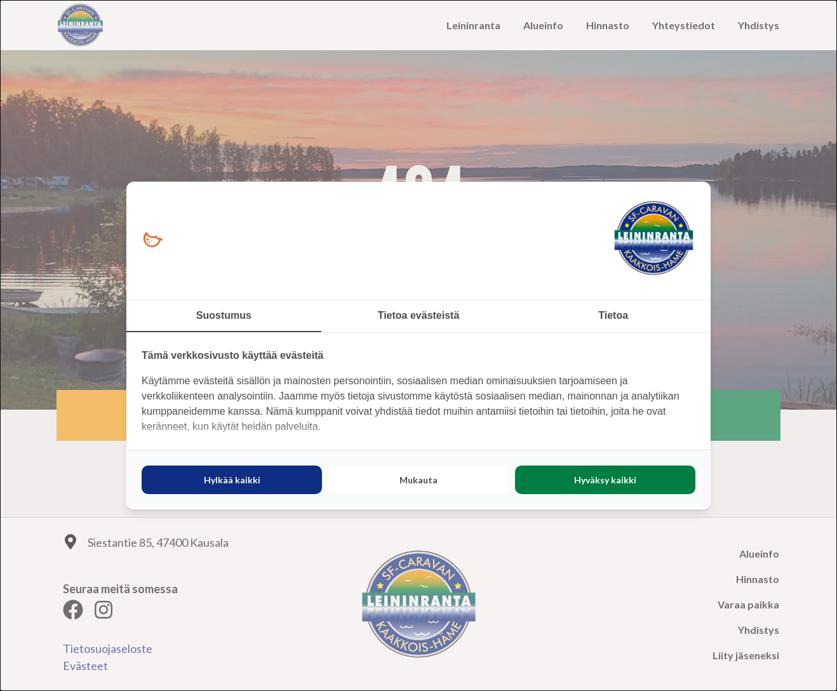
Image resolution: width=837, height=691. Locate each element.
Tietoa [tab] (613, 315)
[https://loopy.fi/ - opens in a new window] (153, 240)
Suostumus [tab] (223, 315)
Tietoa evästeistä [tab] (419, 315)
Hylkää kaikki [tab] (232, 479)
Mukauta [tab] (418, 479)
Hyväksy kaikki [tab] (605, 479)
